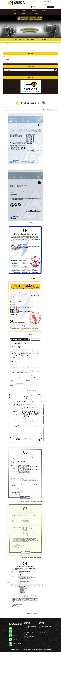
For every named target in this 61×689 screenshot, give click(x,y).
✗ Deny (1, 656)
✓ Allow (2, 655)
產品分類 (24, 10)
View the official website (11, 671)
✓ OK (33, 688)
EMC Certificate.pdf (31, 390)
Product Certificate (8, 62)
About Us (6, 56)
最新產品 (34, 10)
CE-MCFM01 (32, 278)
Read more (2, 671)
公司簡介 (47, 109)
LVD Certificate (31, 445)
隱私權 (49, 649)
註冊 (35, 1)
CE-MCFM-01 (32, 334)
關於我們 (14, 10)
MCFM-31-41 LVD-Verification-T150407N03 (31, 557)
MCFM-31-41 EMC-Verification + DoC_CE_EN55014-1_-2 (31, 501)
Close (1, 652)
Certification (6, 59)
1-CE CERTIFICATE (31, 167)
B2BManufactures (36, 649)
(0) (40, 1)
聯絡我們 (24, 13)
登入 (30, 1)
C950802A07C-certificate (31, 222)
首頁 (44, 109)
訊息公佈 (14, 13)
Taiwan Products (27, 649)
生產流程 (44, 10)
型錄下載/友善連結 (33, 13)
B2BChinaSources (44, 649)
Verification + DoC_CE (32, 613)
